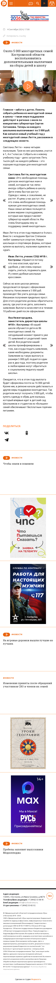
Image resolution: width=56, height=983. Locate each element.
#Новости (16, 43)
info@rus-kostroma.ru (28, 903)
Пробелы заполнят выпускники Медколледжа (23, 851)
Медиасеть (36, 979)
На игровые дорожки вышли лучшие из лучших (28, 642)
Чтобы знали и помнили (18, 463)
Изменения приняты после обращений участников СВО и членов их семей (27, 685)
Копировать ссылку (14, 35)
